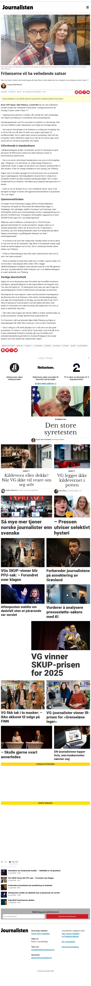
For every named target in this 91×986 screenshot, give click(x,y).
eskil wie (20, 345)
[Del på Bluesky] (88, 92)
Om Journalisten (68, 941)
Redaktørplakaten (71, 936)
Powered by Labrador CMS (45, 971)
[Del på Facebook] (76, 92)
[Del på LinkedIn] (80, 92)
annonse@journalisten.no (41, 958)
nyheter (65, 345)
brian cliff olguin (8, 345)
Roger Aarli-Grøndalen (40, 933)
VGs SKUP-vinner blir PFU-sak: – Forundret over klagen (31, 878)
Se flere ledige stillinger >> (45, 383)
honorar (47, 345)
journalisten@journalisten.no (42, 949)
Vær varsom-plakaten (70, 933)
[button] (88, 358)
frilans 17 (28, 345)
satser (73, 345)
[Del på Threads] (84, 92)
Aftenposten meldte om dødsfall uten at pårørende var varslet (34, 893)
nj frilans (56, 345)
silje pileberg (82, 345)
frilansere (38, 345)
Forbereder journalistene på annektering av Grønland (30, 885)
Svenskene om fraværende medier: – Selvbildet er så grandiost (34, 871)
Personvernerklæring (70, 947)
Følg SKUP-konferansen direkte (21, 900)
